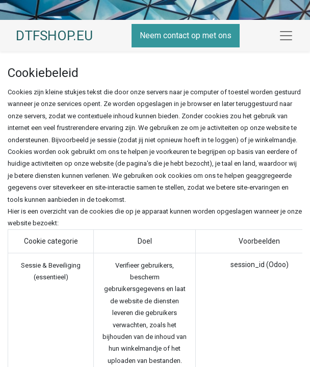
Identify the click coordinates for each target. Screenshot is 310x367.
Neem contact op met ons (185, 35)
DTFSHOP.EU (54, 36)
